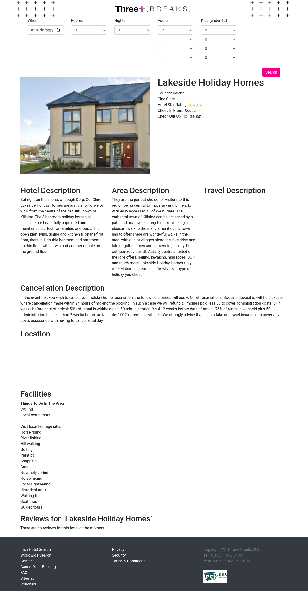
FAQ (23, 572)
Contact (27, 561)
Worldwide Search (35, 555)
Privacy (118, 549)
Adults (163, 20)
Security (119, 555)
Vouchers (28, 584)
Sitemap (27, 578)
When (32, 20)
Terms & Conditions (129, 561)
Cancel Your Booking (38, 567)
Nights (120, 20)
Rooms (77, 20)
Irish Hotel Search (35, 549)
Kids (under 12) (214, 20)
